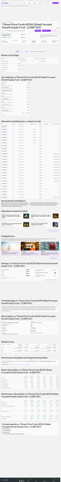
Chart (22, 51)
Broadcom (3, 93)
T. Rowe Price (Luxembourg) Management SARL (16, 30)
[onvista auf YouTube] (21, 481)
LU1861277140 (4, 175)
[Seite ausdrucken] (57, 28)
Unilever (3, 101)
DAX (28, 481)
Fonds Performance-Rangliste (46, 361)
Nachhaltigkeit (41, 51)
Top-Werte (44, 481)
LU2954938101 (4, 132)
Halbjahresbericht (6, 428)
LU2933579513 (4, 159)
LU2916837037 (4, 172)
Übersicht (17, 51)
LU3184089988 (4, 153)
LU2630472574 (4, 167)
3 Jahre (19, 364)
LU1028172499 (4, 126)
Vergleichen (45, 30)
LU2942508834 (4, 161)
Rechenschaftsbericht (7, 430)
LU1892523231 (4, 194)
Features (29, 3)
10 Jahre (28, 364)
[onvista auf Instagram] (23, 481)
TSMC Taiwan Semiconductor (7, 90)
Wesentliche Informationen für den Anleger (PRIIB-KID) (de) (13, 433)
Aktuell (24, 3)
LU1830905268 (4, 191)
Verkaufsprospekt (6, 432)
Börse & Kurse (3, 5)
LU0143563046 (4, 180)
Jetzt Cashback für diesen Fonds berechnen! (46, 34)
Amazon (3, 107)
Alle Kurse (26, 51)
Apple (3, 95)
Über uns (53, 481)
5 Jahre (23, 364)
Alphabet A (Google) (5, 87)
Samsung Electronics (5, 98)
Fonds (6, 5)
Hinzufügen (38, 30)
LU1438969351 (4, 134)
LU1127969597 (4, 189)
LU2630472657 (4, 178)
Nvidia (3, 84)
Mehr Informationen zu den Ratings (51, 279)
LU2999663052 (4, 129)
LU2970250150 (4, 148)
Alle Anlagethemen (54, 258)
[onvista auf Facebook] (19, 481)
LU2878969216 (4, 145)
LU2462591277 (4, 140)
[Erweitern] (50, 31)
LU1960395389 (4, 164)
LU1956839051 (4, 186)
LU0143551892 (4, 142)
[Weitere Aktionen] (58, 347)
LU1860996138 (4, 137)
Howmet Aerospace (5, 110)
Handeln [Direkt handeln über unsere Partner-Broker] (55, 30)
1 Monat (11, 364)
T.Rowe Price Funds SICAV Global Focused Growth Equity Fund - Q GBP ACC (18, 5)
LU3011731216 (4, 170)
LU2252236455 (4, 183)
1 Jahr (15, 364)
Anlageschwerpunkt (33, 51)
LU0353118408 (4, 197)
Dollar (36, 481)
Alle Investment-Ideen (53, 230)
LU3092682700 (4, 156)
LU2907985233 (4, 151)
